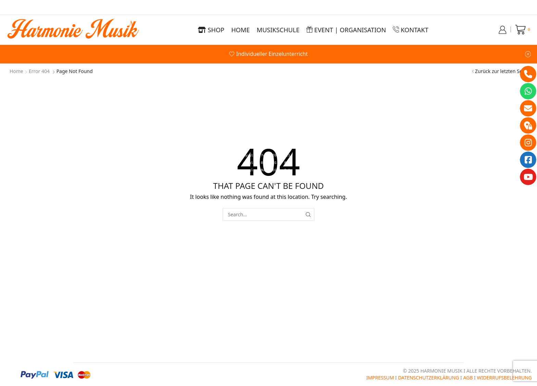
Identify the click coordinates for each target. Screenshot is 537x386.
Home (240, 30)
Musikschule (278, 30)
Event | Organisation (346, 30)
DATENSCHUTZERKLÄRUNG (428, 377)
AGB (468, 377)
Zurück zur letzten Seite (501, 71)
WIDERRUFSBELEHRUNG (504, 377)
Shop (211, 30)
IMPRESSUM (380, 377)
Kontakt (410, 30)
